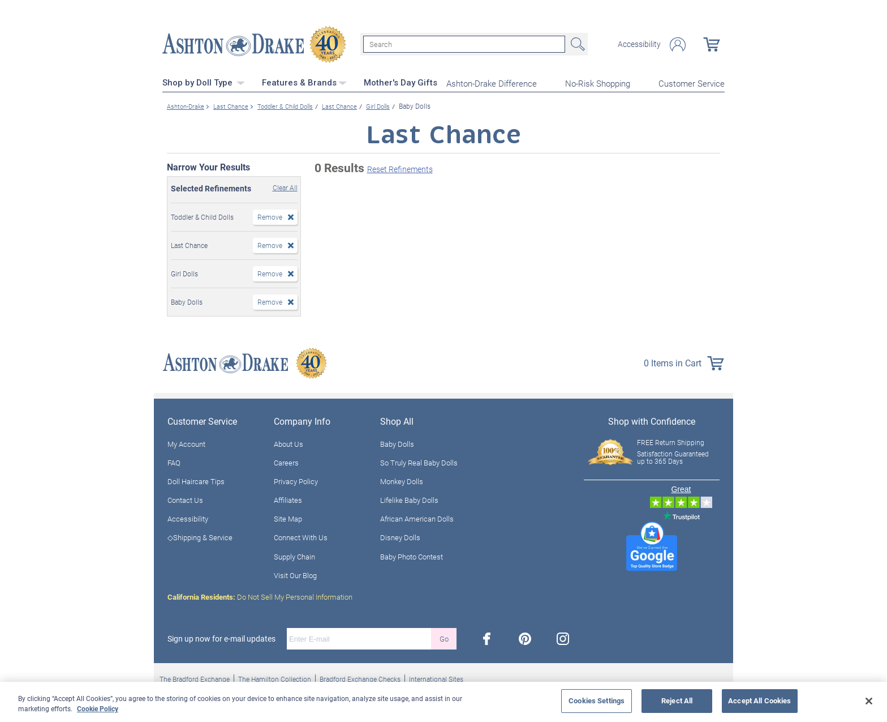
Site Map (288, 518)
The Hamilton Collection (274, 677)
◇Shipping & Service (199, 537)
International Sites (436, 677)
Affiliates (288, 499)
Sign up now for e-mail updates (221, 638)
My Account (186, 443)
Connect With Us (301, 537)
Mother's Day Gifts (400, 82)
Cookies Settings (597, 700)
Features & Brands (304, 82)
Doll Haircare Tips (196, 480)
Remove (269, 215)
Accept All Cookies (759, 700)
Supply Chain (294, 555)
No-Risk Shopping (597, 82)
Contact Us (185, 499)
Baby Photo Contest (411, 555)
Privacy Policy (296, 480)
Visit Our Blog (295, 574)
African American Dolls (417, 518)
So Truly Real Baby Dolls (419, 461)
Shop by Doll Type (203, 82)
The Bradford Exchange (195, 677)
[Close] (868, 701)
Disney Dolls (400, 537)
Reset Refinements (400, 168)
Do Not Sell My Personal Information (259, 596)
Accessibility (639, 44)
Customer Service (691, 82)
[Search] (464, 44)
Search (576, 44)
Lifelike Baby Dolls (409, 499)
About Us (288, 443)
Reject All (676, 700)
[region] (443, 702)
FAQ (173, 461)
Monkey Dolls (401, 480)
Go (444, 638)
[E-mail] (359, 637)
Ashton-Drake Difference (491, 82)
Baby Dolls (397, 443)
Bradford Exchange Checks (360, 677)
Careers (286, 461)
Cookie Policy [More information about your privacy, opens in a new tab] (97, 708)
